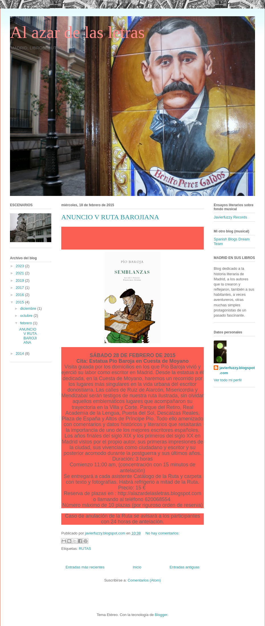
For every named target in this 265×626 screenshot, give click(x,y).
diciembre (28, 308)
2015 (20, 302)
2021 (20, 273)
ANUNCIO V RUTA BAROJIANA (110, 217)
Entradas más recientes (85, 567)
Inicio (137, 567)
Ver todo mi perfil (228, 380)
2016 (20, 295)
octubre (27, 315)
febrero (26, 323)
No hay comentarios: (162, 533)
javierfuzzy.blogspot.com (237, 370)
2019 (20, 280)
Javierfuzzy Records (230, 217)
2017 (20, 287)
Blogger (161, 615)
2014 (20, 353)
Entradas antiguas (184, 567)
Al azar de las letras (77, 32)
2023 (20, 266)
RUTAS (85, 548)
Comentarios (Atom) (144, 580)
